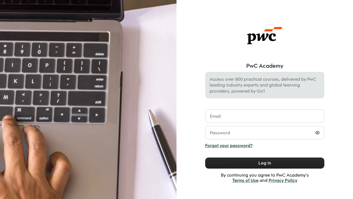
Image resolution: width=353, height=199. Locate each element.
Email (215, 116)
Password (220, 133)
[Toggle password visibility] (317, 132)
